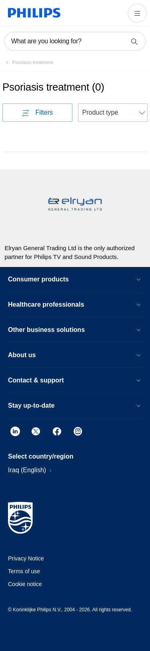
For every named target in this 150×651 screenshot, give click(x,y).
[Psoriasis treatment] (27, 62)
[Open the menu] (137, 13)
